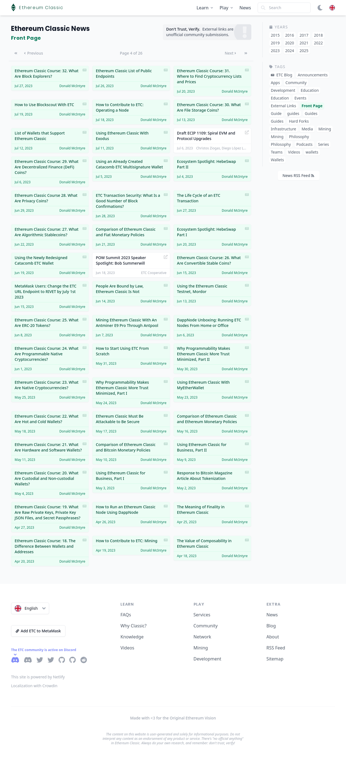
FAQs (125, 615)
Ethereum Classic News (50, 28)
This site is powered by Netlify (38, 676)
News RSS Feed (298, 175)
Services (202, 615)
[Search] (284, 7)
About (272, 637)
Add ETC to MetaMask (38, 630)
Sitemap (275, 659)
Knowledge (132, 637)
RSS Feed (275, 648)
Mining (201, 648)
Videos (127, 648)
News (245, 8)
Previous (33, 53)
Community (206, 626)
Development (207, 659)
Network (202, 637)
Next (230, 53)
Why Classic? (133, 626)
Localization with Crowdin (34, 685)
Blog (271, 626)
